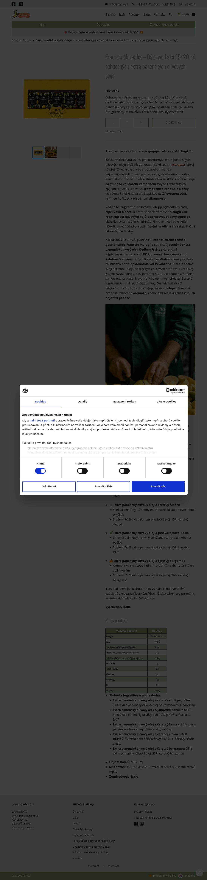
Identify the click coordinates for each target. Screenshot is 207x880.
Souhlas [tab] (40, 401)
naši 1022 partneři (42, 420)
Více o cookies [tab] (166, 401)
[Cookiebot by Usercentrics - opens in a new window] (168, 391)
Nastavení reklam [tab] (124, 401)
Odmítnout (49, 486)
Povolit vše (158, 486)
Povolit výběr (103, 486)
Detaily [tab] (82, 401)
